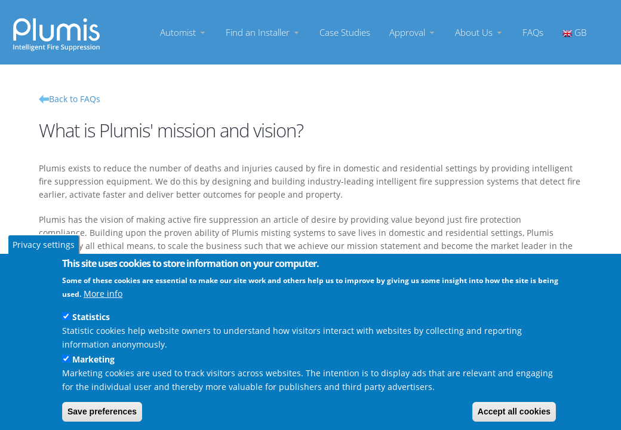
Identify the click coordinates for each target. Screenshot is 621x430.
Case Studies (344, 32)
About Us (479, 32)
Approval (412, 32)
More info (103, 293)
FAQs (532, 32)
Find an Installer (263, 32)
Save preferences (102, 411)
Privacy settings (44, 244)
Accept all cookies (514, 411)
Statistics (91, 316)
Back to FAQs (74, 99)
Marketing (93, 359)
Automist (183, 32)
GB (574, 32)
